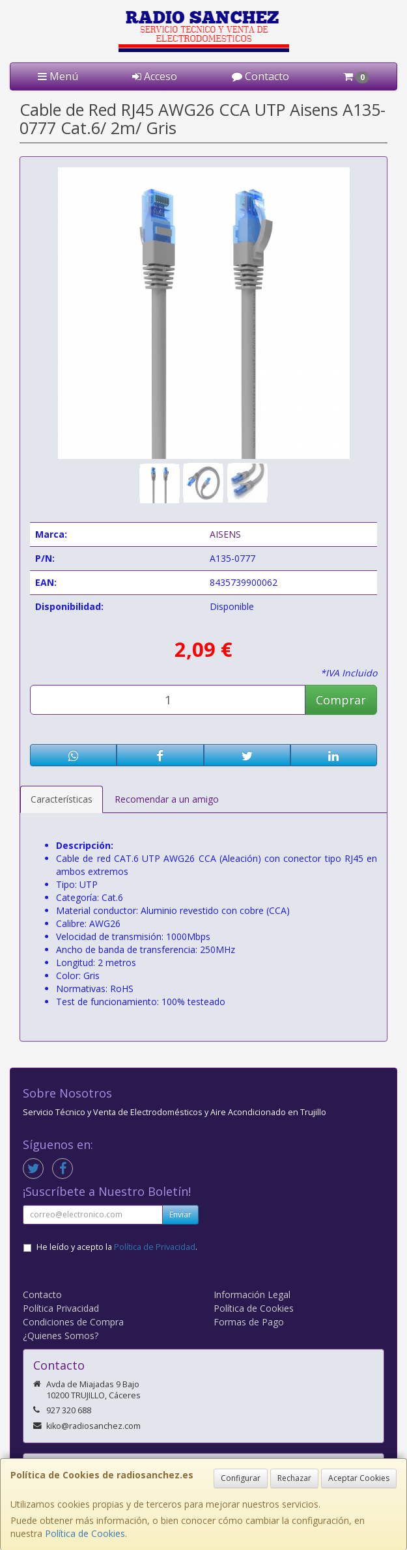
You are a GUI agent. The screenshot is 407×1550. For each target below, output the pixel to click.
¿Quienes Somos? (60, 1335)
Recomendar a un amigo (167, 799)
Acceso (154, 76)
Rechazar (294, 1478)
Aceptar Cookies (358, 1478)
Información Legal (252, 1294)
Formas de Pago (249, 1322)
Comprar (341, 700)
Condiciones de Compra (73, 1322)
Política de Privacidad (154, 1246)
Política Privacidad (61, 1308)
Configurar (240, 1478)
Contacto (260, 76)
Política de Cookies (85, 1533)
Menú (58, 76)
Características (61, 799)
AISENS (225, 534)
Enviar (180, 1214)
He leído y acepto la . (116, 1246)
